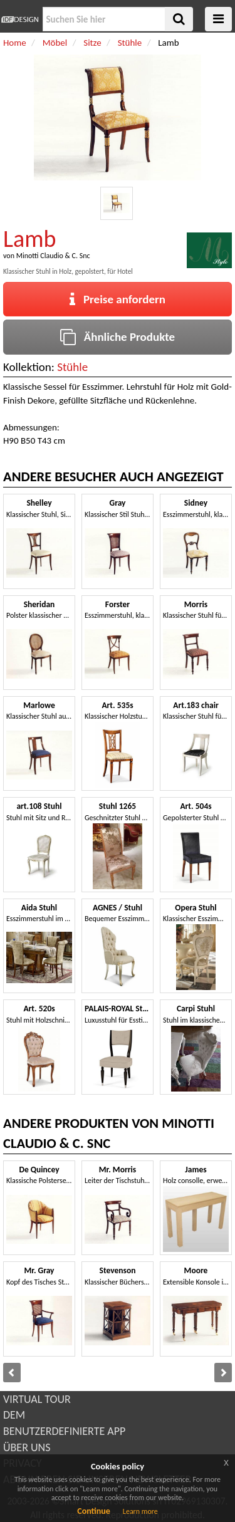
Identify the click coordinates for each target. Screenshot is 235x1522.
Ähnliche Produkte (117, 337)
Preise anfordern (117, 299)
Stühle (72, 367)
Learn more (140, 1511)
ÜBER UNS (26, 1447)
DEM (14, 1415)
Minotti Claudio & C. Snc (53, 255)
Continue (93, 1511)
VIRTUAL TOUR (37, 1399)
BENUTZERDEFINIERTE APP (64, 1431)
